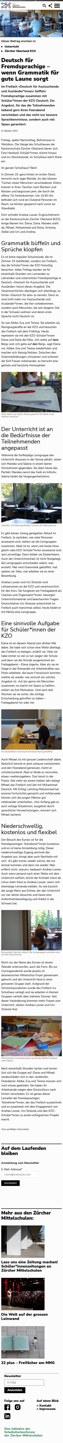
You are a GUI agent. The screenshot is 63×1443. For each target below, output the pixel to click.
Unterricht (12, 47)
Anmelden (10, 1183)
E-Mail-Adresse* (11, 1169)
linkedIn (7, 1416)
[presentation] (18, 1194)
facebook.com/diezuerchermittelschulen (7, 1407)
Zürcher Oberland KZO (20, 51)
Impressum (47, 1409)
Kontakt (45, 1405)
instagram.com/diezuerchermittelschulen (18, 1407)
